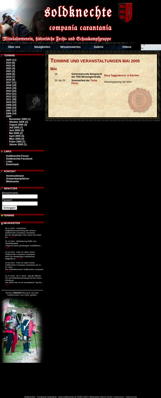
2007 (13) (11, 110)
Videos (126, 46)
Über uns (14, 46)
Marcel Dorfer (106, 397)
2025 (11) (11, 60)
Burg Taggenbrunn (115, 75)
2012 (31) (11, 96)
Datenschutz (131, 397)
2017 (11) (11, 82)
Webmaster (12, 181)
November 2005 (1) (20, 119)
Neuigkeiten (42, 46)
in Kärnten (133, 75)
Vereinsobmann (15, 175)
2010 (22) (11, 102)
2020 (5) (10, 74)
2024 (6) (10, 62)
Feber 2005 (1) (17, 141)
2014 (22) (11, 91)
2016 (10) (11, 85)
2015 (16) (11, 88)
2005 (8, 116)
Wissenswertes (70, 46)
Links (9, 161)
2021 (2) (10, 71)
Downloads (12, 164)
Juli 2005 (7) (16, 127)
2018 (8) (10, 79)
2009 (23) (11, 105)
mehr (12, 237)
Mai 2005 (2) (16, 133)
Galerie (98, 46)
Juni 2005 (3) (16, 130)
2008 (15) (11, 107)
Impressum (119, 397)
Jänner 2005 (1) (18, 144)
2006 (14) (11, 113)
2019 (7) (10, 76)
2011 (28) (11, 99)
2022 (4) (10, 68)
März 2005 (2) (16, 138)
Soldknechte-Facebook (19, 158)
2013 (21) (11, 93)
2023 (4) (10, 65)
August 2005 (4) (18, 124)
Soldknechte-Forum (17, 156)
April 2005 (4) (16, 136)
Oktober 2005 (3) (18, 122)
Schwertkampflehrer (17, 178)
